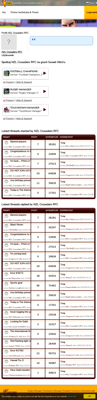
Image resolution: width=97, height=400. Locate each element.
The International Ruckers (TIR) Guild (20, 331)
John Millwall (14, 356)
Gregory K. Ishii (72, 175)
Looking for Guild (19, 322)
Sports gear (16, 283)
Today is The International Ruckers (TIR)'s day (20, 190)
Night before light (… (74, 185)
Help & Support (24, 82)
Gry (4, 12)
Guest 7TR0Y (14, 346)
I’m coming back (18, 254)
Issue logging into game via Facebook (20, 312)
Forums (10, 82)
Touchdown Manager (52, 391)
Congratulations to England (20, 151)
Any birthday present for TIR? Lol (20, 180)
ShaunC (69, 277)
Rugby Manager (35, 391)
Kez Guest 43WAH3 (17, 326)
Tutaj (62, 142)
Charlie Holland (15, 375)
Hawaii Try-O (17, 360)
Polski (90, 3)
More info (72, 396)
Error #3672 (16, 273)
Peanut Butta (71, 287)
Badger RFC (14, 365)
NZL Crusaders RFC (11, 52)
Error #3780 (16, 351)
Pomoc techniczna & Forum (24, 12)
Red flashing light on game (20, 341)
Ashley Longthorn (16, 288)
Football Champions (72, 391)
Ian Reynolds (14, 278)
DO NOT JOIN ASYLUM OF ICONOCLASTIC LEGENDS (20, 171)
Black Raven (16, 225)
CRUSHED (70, 165)
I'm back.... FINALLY (20, 161)
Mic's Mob (70, 146)
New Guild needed (20, 370)
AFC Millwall (14, 317)
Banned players (18, 142)
